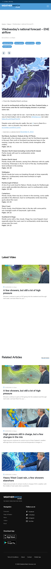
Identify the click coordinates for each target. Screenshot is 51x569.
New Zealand (19, 43)
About (23, 557)
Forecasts (6, 511)
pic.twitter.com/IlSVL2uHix (11, 127)
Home (4, 24)
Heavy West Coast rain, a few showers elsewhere (23, 479)
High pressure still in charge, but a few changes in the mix (23, 436)
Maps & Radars (8, 514)
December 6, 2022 (27, 132)
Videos (5, 520)
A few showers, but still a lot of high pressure (22, 292)
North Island (30, 43)
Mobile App (37, 557)
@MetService (36, 117)
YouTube (29, 521)
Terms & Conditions (13, 557)
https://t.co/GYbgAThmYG (11, 119)
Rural (38, 43)
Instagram (30, 518)
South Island (7, 47)
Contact (29, 557)
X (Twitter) (30, 515)
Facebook (30, 512)
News (9, 24)
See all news (45, 358)
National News (7, 43)
